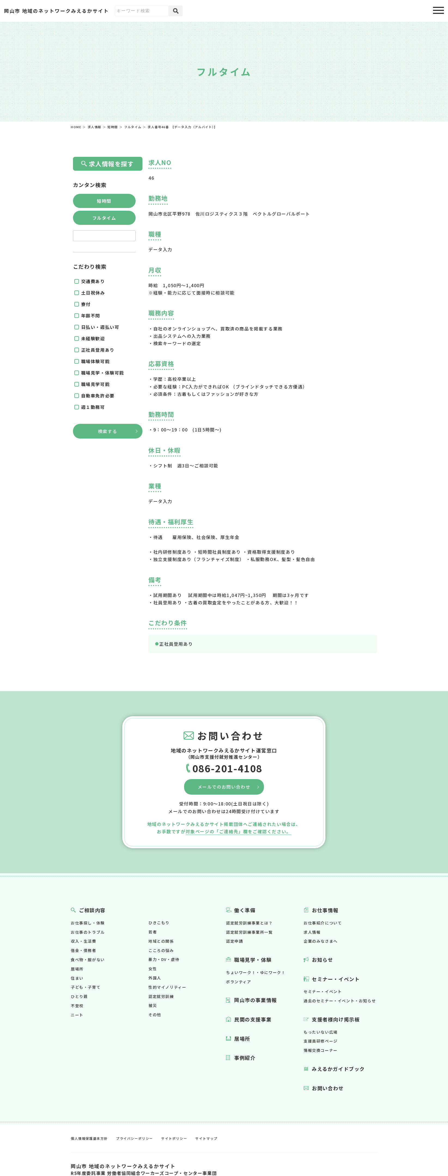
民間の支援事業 (253, 1019)
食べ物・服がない (88, 959)
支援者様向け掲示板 (336, 1019)
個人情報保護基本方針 (89, 1138)
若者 (152, 932)
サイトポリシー (174, 1138)
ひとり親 (79, 996)
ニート (77, 1015)
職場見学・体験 (253, 959)
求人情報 (312, 932)
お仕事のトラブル (88, 932)
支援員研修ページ (321, 1041)
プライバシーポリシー (134, 1138)
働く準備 (244, 910)
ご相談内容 (92, 910)
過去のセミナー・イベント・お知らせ (340, 1000)
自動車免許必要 (98, 395)
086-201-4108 (227, 768)
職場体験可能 (95, 361)
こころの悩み (161, 950)
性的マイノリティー (167, 987)
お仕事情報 (325, 910)
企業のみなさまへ (321, 941)
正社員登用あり (176, 644)
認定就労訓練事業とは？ (249, 923)
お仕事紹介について (323, 923)
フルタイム (104, 218)
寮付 (86, 304)
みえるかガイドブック (338, 1068)
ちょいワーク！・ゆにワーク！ (255, 972)
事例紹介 (244, 1057)
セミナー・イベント (336, 978)
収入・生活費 (83, 941)
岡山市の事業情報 (255, 999)
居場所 (77, 969)
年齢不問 (90, 315)
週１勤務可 (93, 407)
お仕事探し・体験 (88, 923)
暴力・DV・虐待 (163, 959)
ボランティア (238, 981)
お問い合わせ (328, 1088)
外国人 (154, 978)
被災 (152, 1005)
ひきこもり (159, 922)
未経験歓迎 (93, 338)
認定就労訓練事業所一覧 (249, 932)
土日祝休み (93, 292)
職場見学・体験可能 (102, 372)
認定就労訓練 (161, 996)
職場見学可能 (95, 384)
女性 (152, 968)
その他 (154, 1014)
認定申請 (234, 941)
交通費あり (93, 281)
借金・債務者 (83, 950)
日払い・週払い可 (100, 327)
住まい (77, 978)
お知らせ (322, 959)
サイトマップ (206, 1138)
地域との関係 (161, 941)
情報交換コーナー (321, 1050)
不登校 (77, 1005)
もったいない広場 (321, 1032)
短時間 (104, 201)
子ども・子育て (85, 987)
